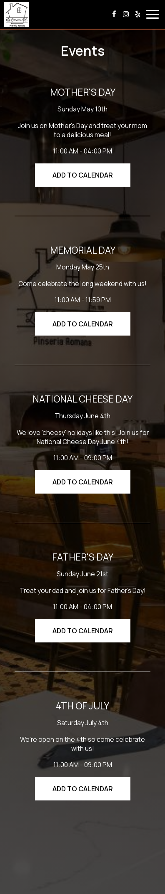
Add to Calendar (82, 175)
